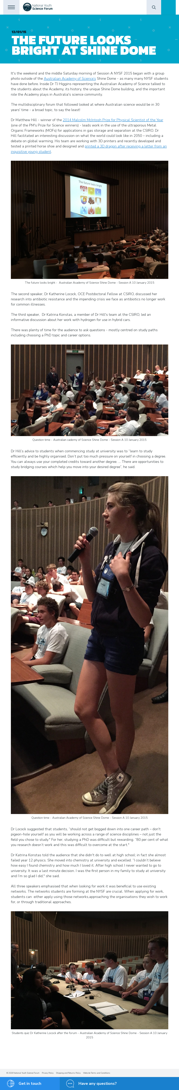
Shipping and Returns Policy (68, 1073)
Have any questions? (97, 1083)
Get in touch (30, 1083)
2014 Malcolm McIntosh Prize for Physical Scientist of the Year (113, 120)
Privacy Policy (48, 1073)
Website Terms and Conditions (96, 1073)
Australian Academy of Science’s (70, 78)
